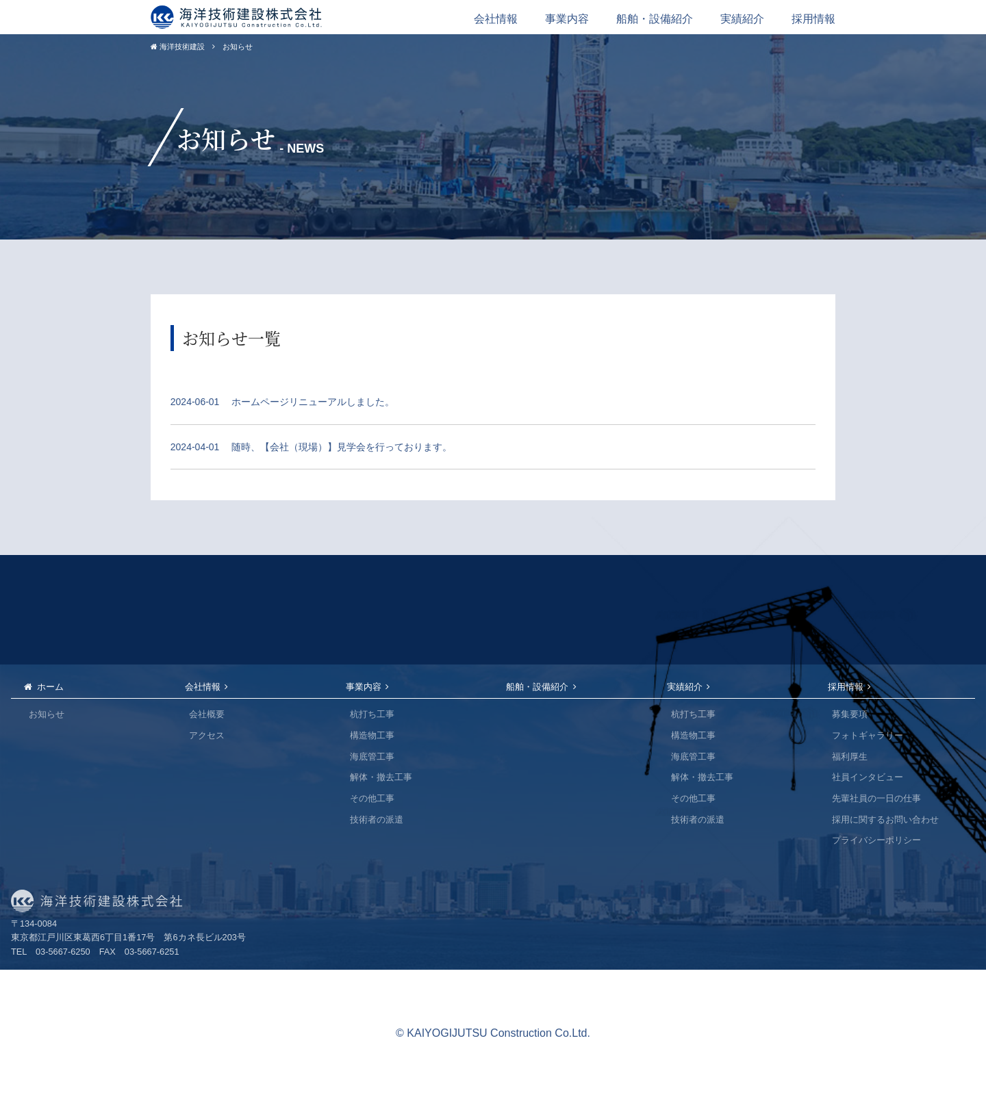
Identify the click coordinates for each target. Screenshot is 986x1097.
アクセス (207, 735)
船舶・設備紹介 (654, 19)
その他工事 (372, 798)
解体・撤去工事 (381, 777)
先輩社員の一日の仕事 (876, 798)
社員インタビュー (867, 777)
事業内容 (567, 19)
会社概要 (207, 714)
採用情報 (813, 19)
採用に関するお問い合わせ (885, 819)
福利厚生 (850, 756)
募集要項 (850, 714)
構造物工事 (372, 735)
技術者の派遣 (376, 819)
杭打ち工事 (372, 714)
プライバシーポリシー (876, 840)
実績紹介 (742, 19)
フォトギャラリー (867, 735)
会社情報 (496, 19)
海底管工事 (372, 756)
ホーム (50, 687)
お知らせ (46, 714)
